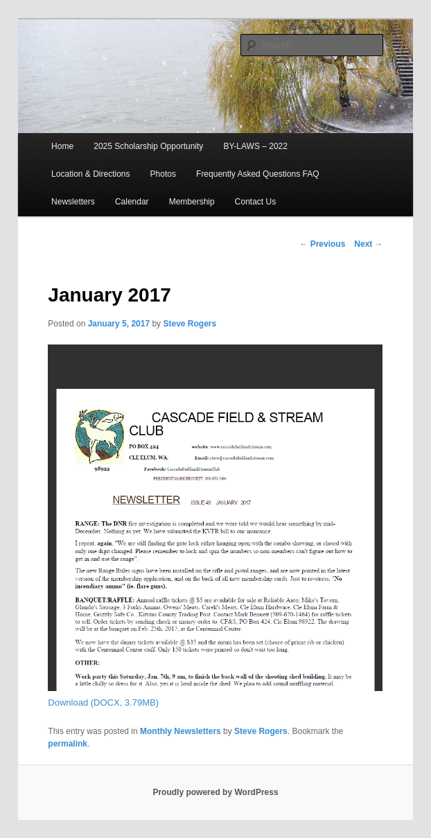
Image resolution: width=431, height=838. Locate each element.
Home (62, 146)
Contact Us (255, 202)
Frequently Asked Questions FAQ (257, 174)
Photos (163, 174)
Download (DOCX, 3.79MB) (103, 702)
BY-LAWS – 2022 (255, 146)
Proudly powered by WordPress (215, 792)
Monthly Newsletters (180, 731)
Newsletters (73, 202)
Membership (192, 202)
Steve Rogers (189, 324)
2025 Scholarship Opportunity (148, 146)
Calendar (132, 202)
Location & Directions (90, 174)
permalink (67, 744)
